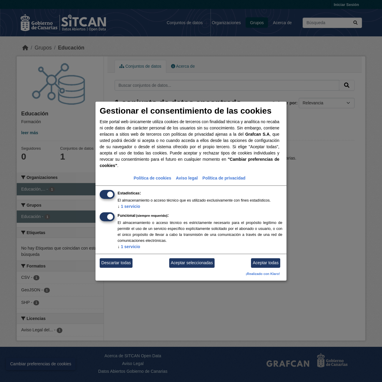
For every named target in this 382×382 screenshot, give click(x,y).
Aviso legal (187, 178)
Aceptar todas (265, 262)
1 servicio (129, 206)
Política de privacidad (223, 178)
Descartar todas (116, 262)
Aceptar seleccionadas (192, 262)
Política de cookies (152, 178)
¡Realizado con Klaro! (263, 274)
